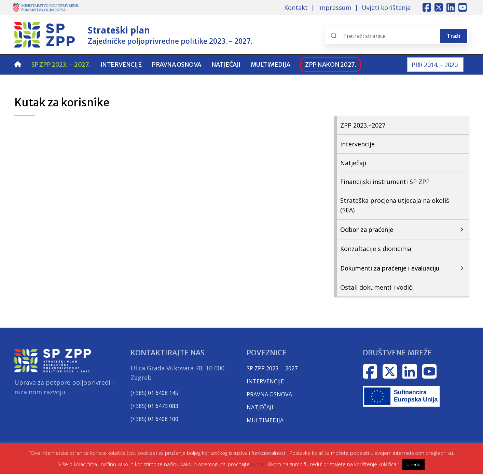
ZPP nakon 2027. (330, 64)
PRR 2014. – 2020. (435, 65)
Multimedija (270, 64)
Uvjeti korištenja (386, 7)
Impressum (334, 7)
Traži (453, 36)
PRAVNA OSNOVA (269, 394)
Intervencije (120, 64)
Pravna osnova (176, 64)
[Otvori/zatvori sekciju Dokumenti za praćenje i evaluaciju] (401, 268)
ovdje (257, 464)
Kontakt (296, 7)
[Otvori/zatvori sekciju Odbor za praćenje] (401, 229)
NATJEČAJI (260, 407)
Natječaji (225, 64)
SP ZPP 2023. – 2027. (60, 64)
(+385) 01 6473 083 (154, 406)
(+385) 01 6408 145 (154, 393)
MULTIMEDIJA (265, 420)
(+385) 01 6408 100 (154, 419)
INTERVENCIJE (265, 381)
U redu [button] (413, 464)
